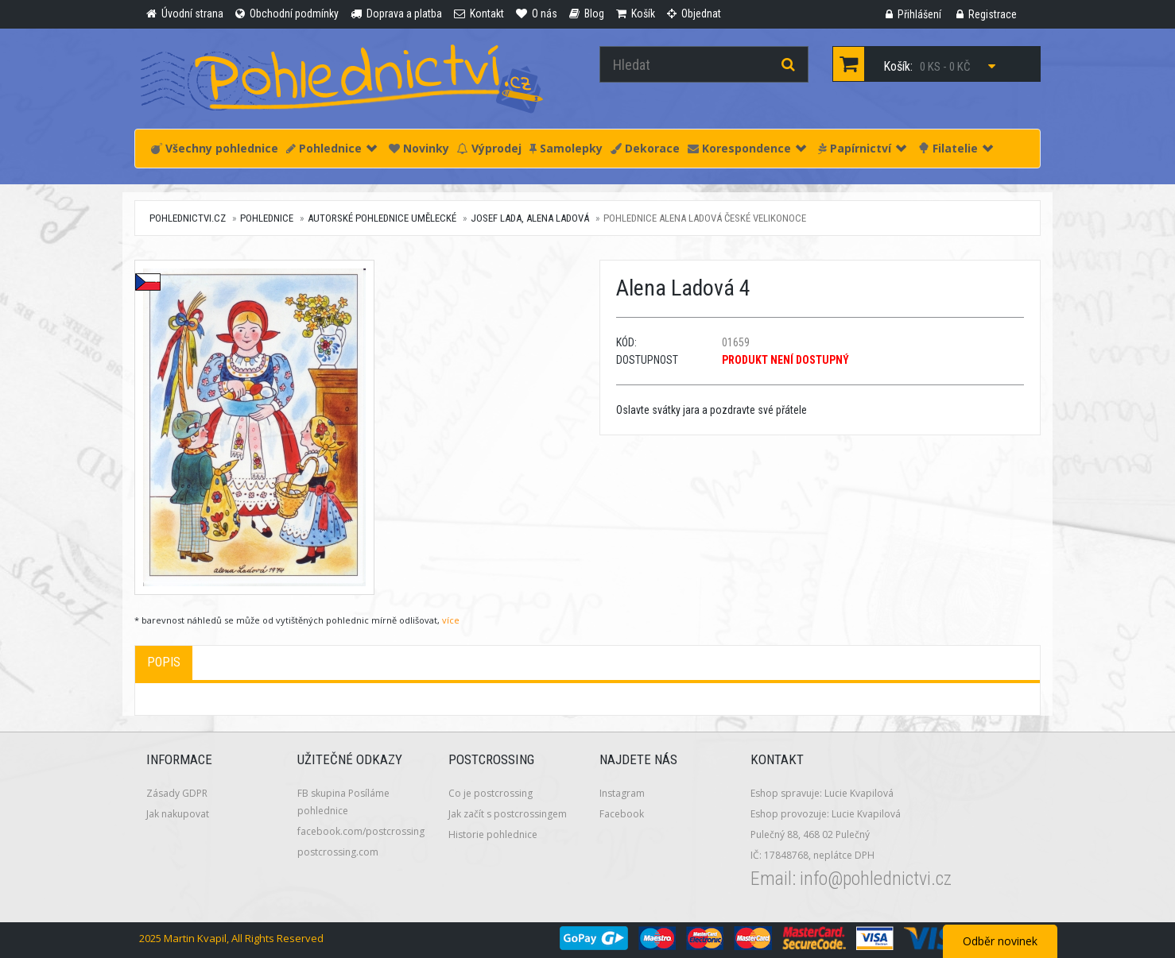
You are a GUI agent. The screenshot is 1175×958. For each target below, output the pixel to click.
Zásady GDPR (176, 793)
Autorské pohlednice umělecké (382, 218)
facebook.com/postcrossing (361, 831)
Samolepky (566, 148)
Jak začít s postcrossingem (507, 814)
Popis (163, 662)
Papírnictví (862, 148)
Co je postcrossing (490, 793)
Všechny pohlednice (214, 148)
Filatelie (955, 148)
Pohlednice (331, 148)
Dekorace (645, 148)
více (451, 620)
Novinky (419, 148)
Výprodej (489, 148)
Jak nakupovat (177, 814)
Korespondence (747, 148)
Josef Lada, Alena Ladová (530, 218)
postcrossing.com (337, 852)
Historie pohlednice (492, 834)
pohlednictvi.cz (187, 218)
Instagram (622, 793)
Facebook (621, 814)
